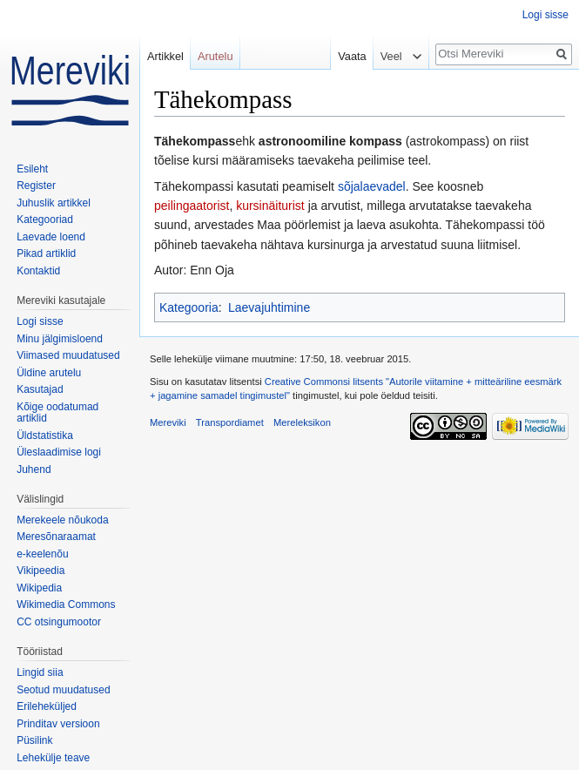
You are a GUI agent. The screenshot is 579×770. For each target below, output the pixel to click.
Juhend (33, 469)
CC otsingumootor (59, 622)
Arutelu (215, 56)
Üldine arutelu (49, 373)
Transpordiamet (230, 422)
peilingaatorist (191, 206)
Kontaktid (38, 271)
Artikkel (165, 56)
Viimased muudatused (68, 355)
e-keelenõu (42, 554)
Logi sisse (545, 15)
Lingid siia (40, 672)
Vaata (347, 56)
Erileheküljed (47, 706)
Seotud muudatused (63, 690)
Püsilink (34, 740)
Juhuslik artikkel (54, 203)
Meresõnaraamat (56, 536)
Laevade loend (51, 237)
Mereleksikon (302, 422)
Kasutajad (40, 389)
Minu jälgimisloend (60, 339)
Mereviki (168, 422)
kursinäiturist (270, 206)
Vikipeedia (40, 570)
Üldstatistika (45, 435)
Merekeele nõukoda (62, 520)
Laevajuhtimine (269, 307)
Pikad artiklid (46, 253)
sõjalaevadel (372, 186)
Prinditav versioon (58, 724)
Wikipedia (39, 588)
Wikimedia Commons (66, 604)
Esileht (32, 169)
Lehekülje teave (53, 758)
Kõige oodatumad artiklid (57, 413)
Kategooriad (45, 219)
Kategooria (189, 307)
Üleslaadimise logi (59, 452)
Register (36, 185)
